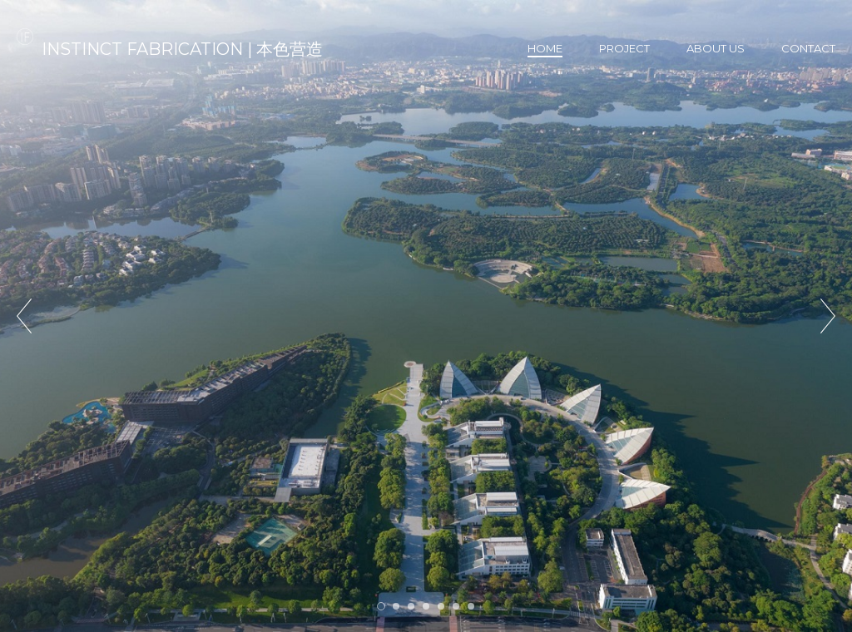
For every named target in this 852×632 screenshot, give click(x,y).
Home (545, 48)
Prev (24, 316)
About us (715, 48)
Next (827, 316)
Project (624, 48)
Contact (808, 48)
